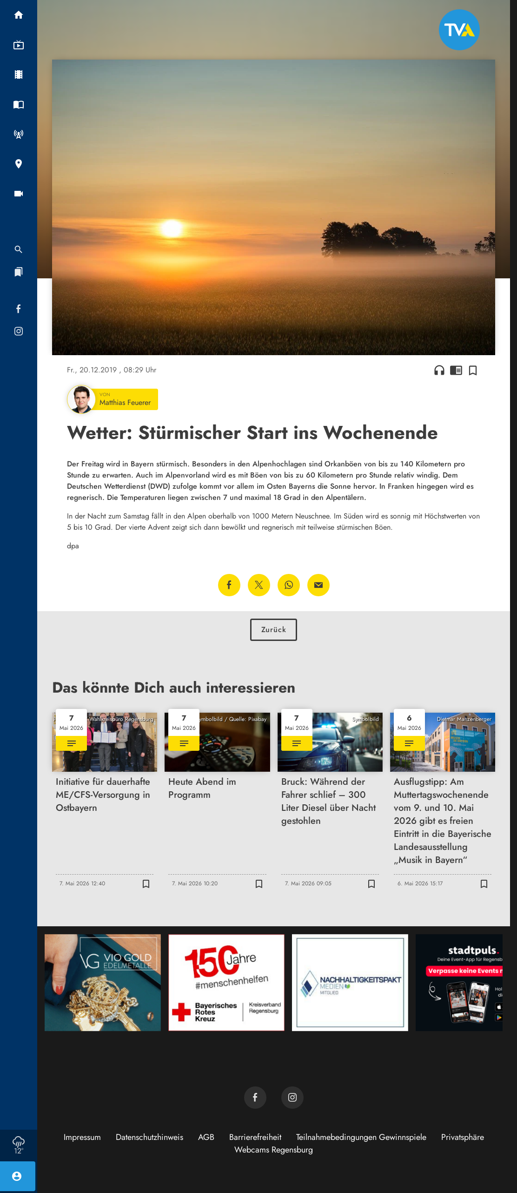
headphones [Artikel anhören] (439, 370)
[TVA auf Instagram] (292, 1097)
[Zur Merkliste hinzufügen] (472, 370)
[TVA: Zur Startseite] (459, 29)
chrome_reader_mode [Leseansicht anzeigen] (456, 370)
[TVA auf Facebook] (255, 1097)
